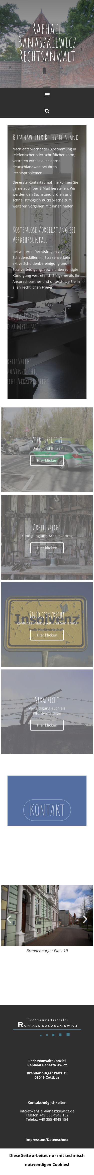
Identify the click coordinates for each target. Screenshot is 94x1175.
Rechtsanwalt (47, 55)
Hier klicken (47, 551)
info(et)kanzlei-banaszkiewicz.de (47, 1111)
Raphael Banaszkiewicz (47, 35)
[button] (47, 94)
